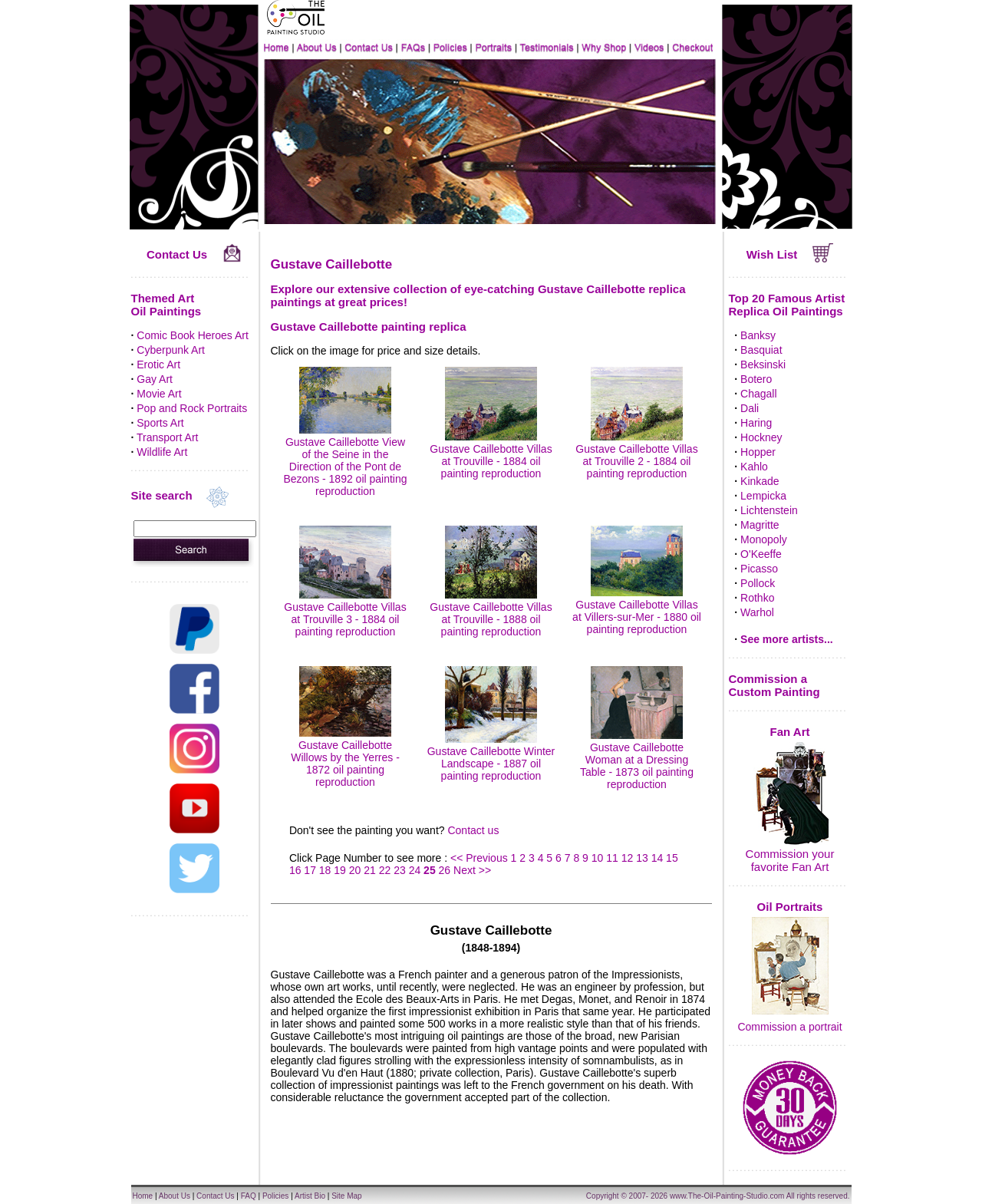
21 (370, 870)
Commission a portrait (789, 1027)
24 (415, 870)
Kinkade (759, 481)
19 (340, 870)
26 (445, 870)
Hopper (758, 452)
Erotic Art (158, 364)
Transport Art (167, 437)
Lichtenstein (769, 510)
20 (355, 870)
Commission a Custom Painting (774, 685)
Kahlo (754, 466)
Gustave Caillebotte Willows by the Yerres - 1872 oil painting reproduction (345, 757)
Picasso (759, 568)
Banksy (758, 335)
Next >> (472, 870)
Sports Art (160, 423)
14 (657, 858)
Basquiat (761, 350)
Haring (756, 423)
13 (642, 858)
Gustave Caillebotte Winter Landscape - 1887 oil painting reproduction (491, 757)
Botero (756, 379)
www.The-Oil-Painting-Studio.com (727, 1196)
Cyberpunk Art (171, 350)
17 (310, 870)
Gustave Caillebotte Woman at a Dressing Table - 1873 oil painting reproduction (637, 759)
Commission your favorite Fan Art (790, 860)
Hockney (761, 437)
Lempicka (763, 496)
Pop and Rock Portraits (192, 408)
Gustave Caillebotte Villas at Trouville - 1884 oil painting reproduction (491, 455)
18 (325, 870)
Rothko (757, 598)
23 (400, 870)
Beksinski (763, 364)
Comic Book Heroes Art (193, 335)
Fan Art (790, 731)
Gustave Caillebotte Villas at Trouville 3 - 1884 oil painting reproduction (345, 613)
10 (598, 858)
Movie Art (159, 394)
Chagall (758, 394)
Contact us (473, 830)
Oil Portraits (790, 906)
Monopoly (763, 539)
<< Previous (480, 858)
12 (627, 858)
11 (612, 858)
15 (672, 858)
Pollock (757, 583)
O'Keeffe (761, 554)
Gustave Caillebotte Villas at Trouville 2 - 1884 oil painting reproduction (636, 455)
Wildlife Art (162, 452)
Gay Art (155, 379)
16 (295, 870)
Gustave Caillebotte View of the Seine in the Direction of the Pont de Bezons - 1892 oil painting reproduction (345, 460)
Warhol (757, 612)
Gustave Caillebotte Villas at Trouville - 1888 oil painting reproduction (491, 613)
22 (385, 870)
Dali (749, 408)
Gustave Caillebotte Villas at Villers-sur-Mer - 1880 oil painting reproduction (636, 610)
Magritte (759, 525)
